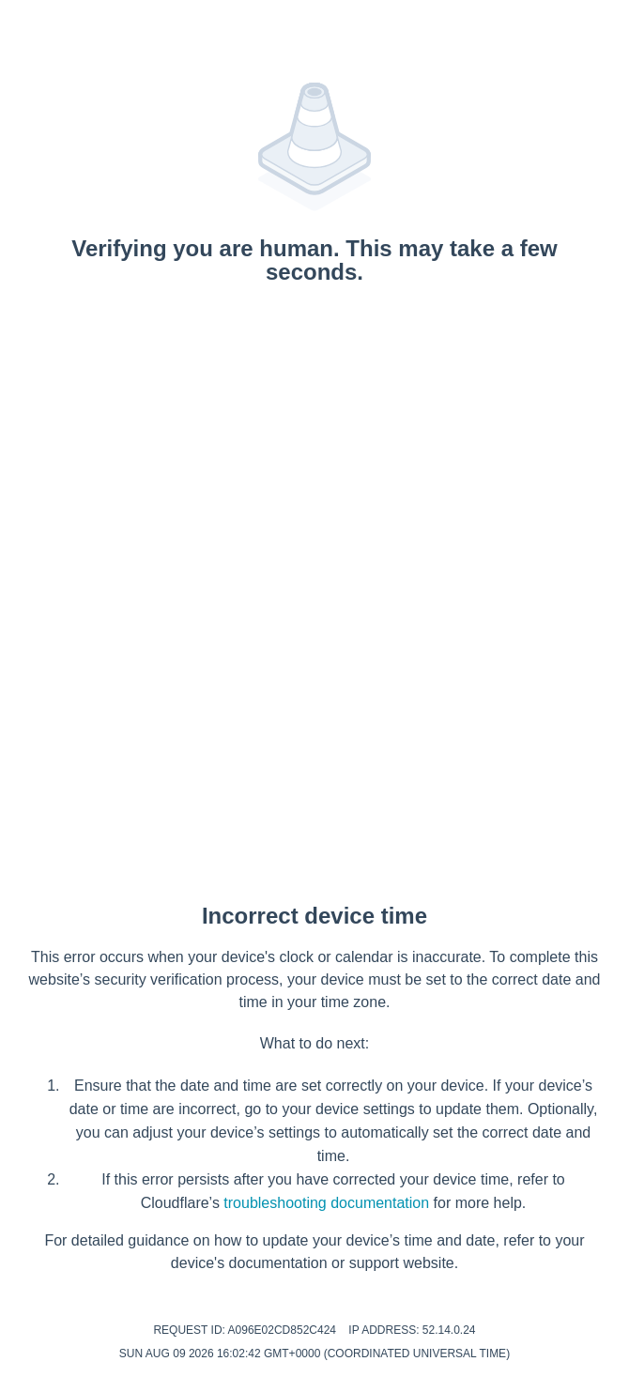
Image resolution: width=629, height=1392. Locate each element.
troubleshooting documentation (326, 1203)
